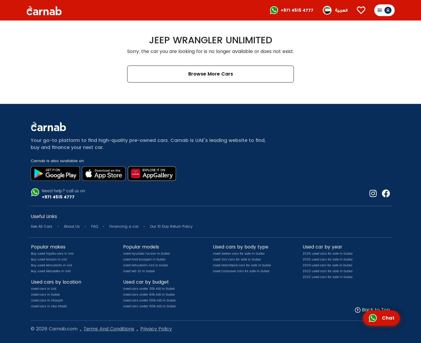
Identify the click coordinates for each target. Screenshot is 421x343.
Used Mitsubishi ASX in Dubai (145, 265)
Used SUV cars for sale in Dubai (237, 259)
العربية (341, 10)
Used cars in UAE (43, 289)
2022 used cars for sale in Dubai (328, 277)
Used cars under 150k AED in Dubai (149, 306)
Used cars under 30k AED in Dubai (149, 289)
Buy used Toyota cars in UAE (52, 253)
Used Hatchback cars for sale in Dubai (242, 265)
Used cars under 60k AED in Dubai (149, 294)
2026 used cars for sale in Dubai (328, 253)
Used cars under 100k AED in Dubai (149, 300)
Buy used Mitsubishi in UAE (51, 265)
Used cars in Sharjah (47, 300)
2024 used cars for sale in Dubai (327, 265)
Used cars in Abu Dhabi (49, 306)
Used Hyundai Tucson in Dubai (146, 253)
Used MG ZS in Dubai (139, 271)
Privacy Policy (156, 328)
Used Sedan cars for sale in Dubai (239, 253)
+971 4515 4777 (297, 10)
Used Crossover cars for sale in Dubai (241, 271)
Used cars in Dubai (45, 294)
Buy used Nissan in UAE (49, 259)
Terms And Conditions (109, 328)
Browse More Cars (210, 74)
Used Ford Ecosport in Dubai (144, 259)
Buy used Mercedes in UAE (51, 271)
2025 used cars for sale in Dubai (328, 259)
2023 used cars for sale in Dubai (328, 271)
